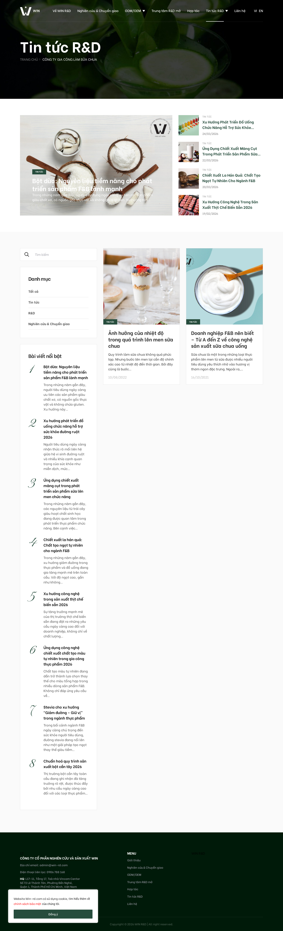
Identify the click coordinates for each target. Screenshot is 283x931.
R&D (31, 312)
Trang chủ (29, 59)
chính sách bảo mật (27, 903)
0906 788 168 (56, 872)
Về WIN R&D (62, 10)
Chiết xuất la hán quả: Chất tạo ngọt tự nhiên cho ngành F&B (231, 177)
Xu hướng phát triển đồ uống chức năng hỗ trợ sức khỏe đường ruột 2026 (228, 127)
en (261, 10)
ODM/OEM (133, 10)
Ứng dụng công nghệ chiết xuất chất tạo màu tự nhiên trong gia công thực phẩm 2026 (64, 656)
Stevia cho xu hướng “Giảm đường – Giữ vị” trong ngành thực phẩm (64, 712)
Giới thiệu (133, 860)
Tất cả (33, 291)
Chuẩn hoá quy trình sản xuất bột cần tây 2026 (64, 763)
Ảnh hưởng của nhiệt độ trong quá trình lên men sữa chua (140, 339)
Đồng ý (53, 914)
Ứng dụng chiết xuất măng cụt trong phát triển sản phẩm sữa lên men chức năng (229, 153)
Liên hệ (239, 10)
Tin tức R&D (215, 10)
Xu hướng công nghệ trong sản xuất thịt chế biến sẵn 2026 (230, 204)
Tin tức (39, 171)
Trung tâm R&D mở (166, 10)
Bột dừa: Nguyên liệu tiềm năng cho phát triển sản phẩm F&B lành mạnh (92, 184)
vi (255, 10)
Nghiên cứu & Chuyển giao (97, 10)
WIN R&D (198, 853)
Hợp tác (193, 10)
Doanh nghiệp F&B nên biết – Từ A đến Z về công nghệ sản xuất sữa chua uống (222, 339)
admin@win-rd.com (54, 865)
